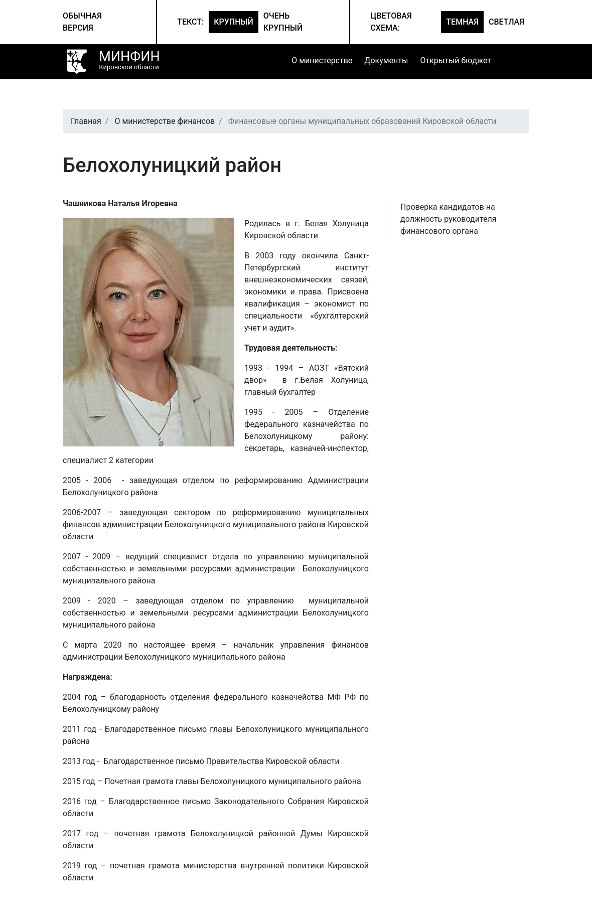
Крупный (233, 22)
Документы (386, 60)
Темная (462, 22)
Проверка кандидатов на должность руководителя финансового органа (448, 219)
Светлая (506, 22)
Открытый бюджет (455, 60)
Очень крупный (283, 22)
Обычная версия (82, 22)
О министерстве (321, 60)
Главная (86, 121)
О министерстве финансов (164, 121)
